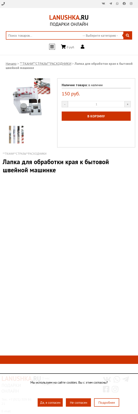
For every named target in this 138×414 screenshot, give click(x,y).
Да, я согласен (50, 402)
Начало (11, 63)
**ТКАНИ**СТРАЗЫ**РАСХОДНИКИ (45, 63)
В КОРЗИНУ (96, 116)
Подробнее (106, 402)
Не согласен (78, 402)
